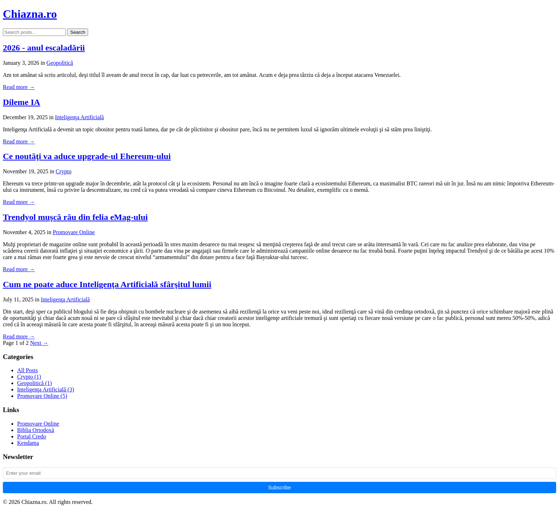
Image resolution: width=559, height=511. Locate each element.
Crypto (63, 171)
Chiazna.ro (30, 13)
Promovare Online (74, 232)
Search (77, 32)
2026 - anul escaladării (44, 47)
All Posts (27, 370)
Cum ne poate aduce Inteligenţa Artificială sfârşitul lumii (107, 284)
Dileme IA (21, 102)
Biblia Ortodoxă (35, 430)
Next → (39, 343)
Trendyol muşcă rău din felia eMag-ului (75, 217)
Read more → (19, 87)
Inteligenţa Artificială (79, 117)
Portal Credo (31, 436)
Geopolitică (59, 63)
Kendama (28, 443)
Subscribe (279, 487)
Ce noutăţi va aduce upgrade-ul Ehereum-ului (87, 156)
